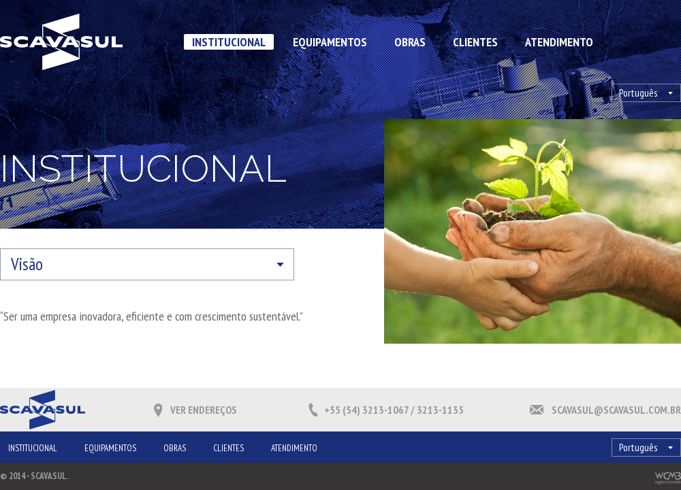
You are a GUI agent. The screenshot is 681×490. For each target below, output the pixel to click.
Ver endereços (203, 409)
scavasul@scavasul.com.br (616, 409)
